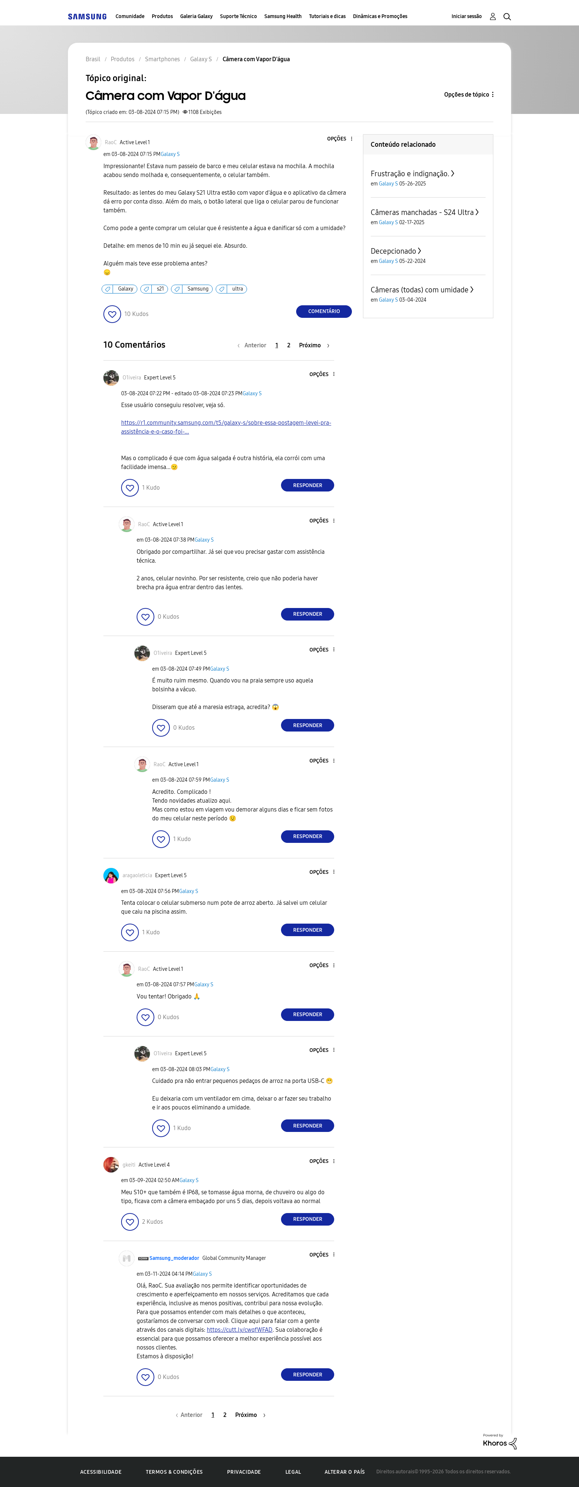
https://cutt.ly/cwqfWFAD (240, 1329)
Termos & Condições (174, 1472)
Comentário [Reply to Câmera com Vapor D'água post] (324, 311)
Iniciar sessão (467, 16)
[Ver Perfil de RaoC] (111, 142)
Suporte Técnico (238, 16)
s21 (160, 289)
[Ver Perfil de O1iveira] (132, 378)
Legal (293, 1472)
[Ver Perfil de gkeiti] (129, 1165)
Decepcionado (393, 251)
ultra (237, 289)
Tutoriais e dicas (327, 16)
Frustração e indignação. (410, 173)
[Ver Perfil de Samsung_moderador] (174, 1258)
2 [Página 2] (288, 345)
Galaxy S (170, 154)
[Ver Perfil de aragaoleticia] (137, 875)
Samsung (198, 289)
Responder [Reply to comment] (307, 485)
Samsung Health (283, 16)
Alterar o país (345, 1472)
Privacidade (244, 1472)
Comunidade (130, 16)
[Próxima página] (314, 345)
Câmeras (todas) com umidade (420, 289)
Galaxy (125, 289)
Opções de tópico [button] (466, 94)
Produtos (162, 16)
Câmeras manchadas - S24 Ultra (422, 212)
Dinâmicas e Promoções (380, 16)
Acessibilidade (100, 1472)
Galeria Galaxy (196, 16)
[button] (339, 139)
